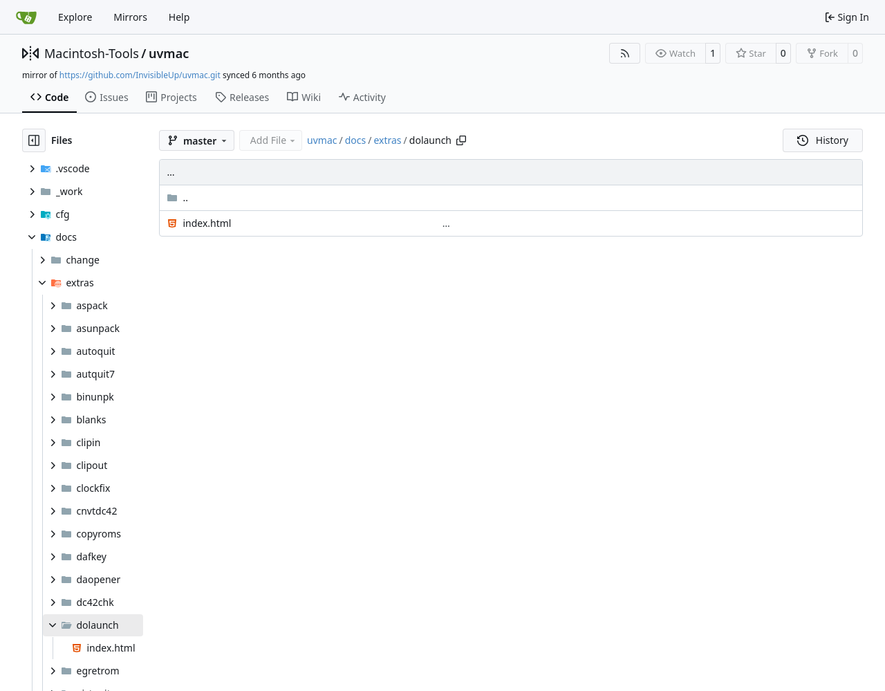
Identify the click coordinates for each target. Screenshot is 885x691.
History (822, 140)
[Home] (26, 17)
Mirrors (130, 17)
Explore (75, 17)
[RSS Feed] (625, 53)
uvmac (169, 53)
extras (387, 140)
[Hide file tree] (34, 140)
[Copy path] (461, 140)
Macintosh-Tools (91, 53)
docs (355, 140)
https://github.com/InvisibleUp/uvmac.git (140, 75)
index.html (207, 223)
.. (177, 197)
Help (179, 17)
